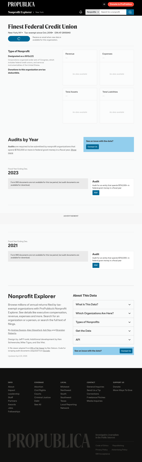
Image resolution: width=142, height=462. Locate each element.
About (11, 386)
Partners (12, 401)
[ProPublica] (21, 4)
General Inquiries (95, 386)
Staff (10, 397)
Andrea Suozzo (18, 330)
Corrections (93, 393)
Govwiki (46, 351)
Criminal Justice (42, 397)
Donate (117, 386)
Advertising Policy (119, 450)
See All (37, 404)
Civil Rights (40, 390)
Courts (37, 393)
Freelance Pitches (96, 397)
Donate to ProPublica (121, 4)
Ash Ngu (47, 330)
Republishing (118, 445)
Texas (63, 401)
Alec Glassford (34, 330)
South (63, 393)
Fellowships (14, 411)
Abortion (38, 386)
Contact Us (92, 147)
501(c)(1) (29, 56)
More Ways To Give (122, 390)
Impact (11, 390)
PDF (96, 193)
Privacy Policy (102, 450)
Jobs (10, 408)
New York (40, 12)
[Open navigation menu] (104, 4)
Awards (12, 404)
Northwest (65, 390)
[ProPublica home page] (49, 441)
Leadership (14, 393)
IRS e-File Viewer (37, 348)
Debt (36, 401)
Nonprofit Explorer (20, 12)
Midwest (64, 386)
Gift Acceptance (103, 454)
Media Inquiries (94, 401)
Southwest (65, 397)
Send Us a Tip (94, 390)
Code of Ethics (102, 445)
